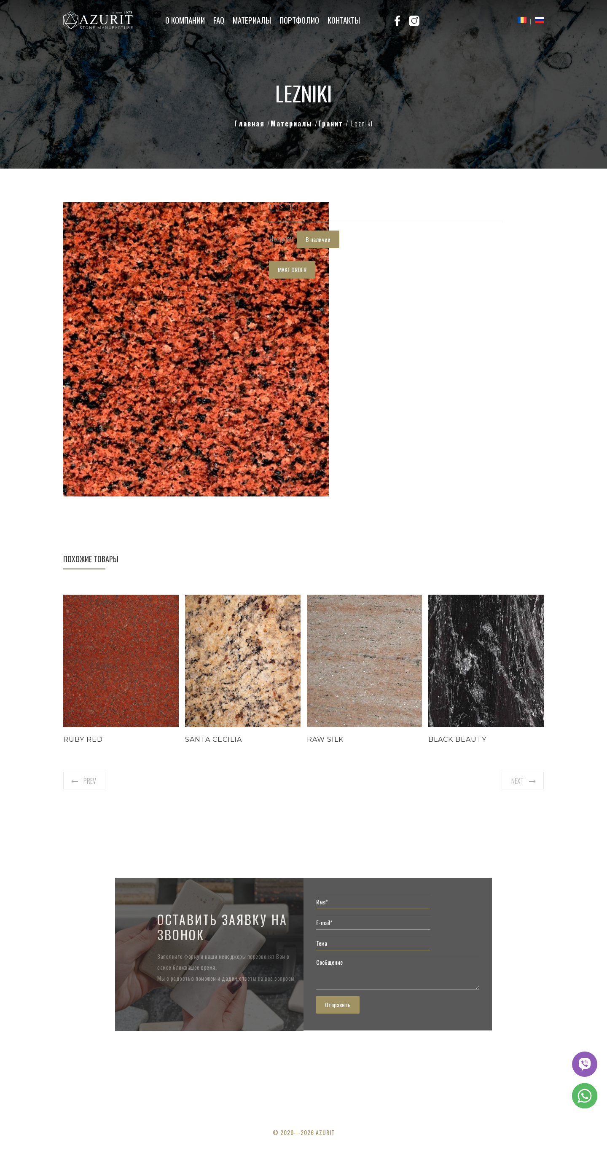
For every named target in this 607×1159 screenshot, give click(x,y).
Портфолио (299, 20)
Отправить (338, 1004)
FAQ (218, 20)
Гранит (332, 123)
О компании (185, 20)
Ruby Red (83, 739)
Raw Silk (325, 739)
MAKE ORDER (292, 269)
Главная (250, 123)
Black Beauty (457, 739)
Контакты (344, 20)
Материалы (252, 20)
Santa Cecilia (213, 739)
